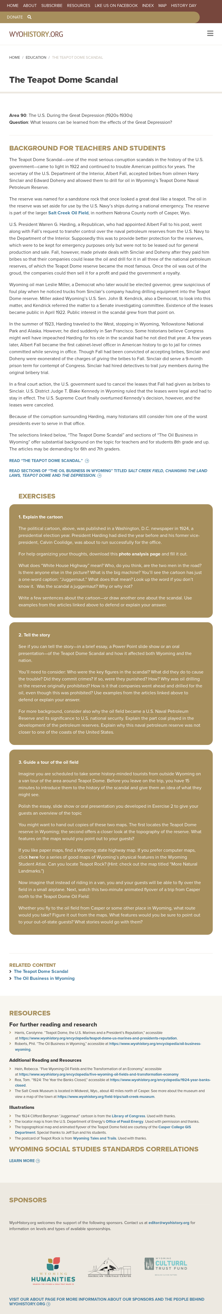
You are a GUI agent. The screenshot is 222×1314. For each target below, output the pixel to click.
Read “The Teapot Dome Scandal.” (46, 461)
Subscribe (51, 5)
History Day (184, 5)
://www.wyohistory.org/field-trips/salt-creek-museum (110, 1096)
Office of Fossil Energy (124, 1121)
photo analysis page (139, 554)
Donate (15, 17)
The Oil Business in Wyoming (44, 978)
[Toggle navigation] (210, 34)
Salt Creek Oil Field (68, 212)
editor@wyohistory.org (169, 1222)
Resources (78, 5)
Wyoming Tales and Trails (94, 1138)
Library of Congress (128, 1116)
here (33, 857)
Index (148, 5)
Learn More (22, 1161)
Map (162, 5)
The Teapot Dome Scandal (41, 971)
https (62, 1096)
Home (12, 5)
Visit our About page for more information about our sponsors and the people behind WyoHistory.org (106, 1302)
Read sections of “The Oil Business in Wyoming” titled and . (108, 473)
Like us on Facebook (116, 5)
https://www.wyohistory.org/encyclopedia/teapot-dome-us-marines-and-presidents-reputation (98, 1038)
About (30, 5)
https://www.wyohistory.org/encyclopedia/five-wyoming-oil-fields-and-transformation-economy (99, 1074)
